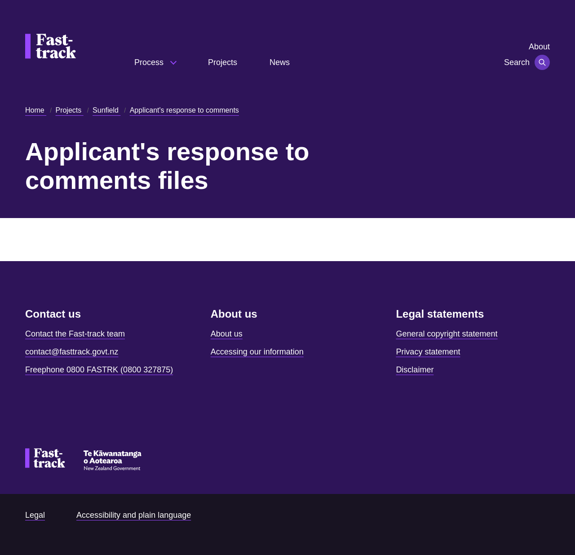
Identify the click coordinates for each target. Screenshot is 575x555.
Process (150, 62)
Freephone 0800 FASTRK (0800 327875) (99, 369)
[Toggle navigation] (542, 62)
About (539, 46)
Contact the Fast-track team (75, 333)
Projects (222, 62)
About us (227, 333)
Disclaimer (414, 369)
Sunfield (106, 110)
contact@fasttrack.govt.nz (71, 351)
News (280, 62)
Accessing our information (257, 351)
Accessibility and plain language (133, 515)
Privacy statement (428, 351)
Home (35, 110)
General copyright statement (446, 333)
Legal (35, 515)
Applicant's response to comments (184, 110)
